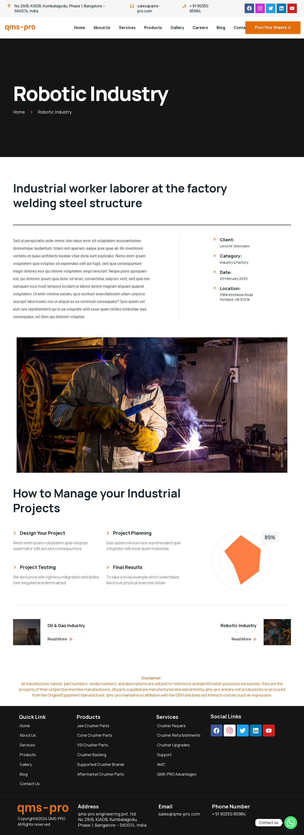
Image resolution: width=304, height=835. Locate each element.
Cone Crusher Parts (94, 735)
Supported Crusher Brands (100, 764)
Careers (200, 27)
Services (127, 27)
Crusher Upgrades (173, 745)
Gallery (177, 27)
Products (153, 27)
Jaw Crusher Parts (93, 725)
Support (164, 754)
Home (79, 27)
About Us (102, 27)
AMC (161, 764)
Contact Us (30, 783)
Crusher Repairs (171, 725)
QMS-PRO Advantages (176, 774)
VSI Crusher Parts (92, 745)
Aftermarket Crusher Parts (100, 774)
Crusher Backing (91, 754)
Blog (24, 774)
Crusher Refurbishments (178, 735)
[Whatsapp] (290, 822)
